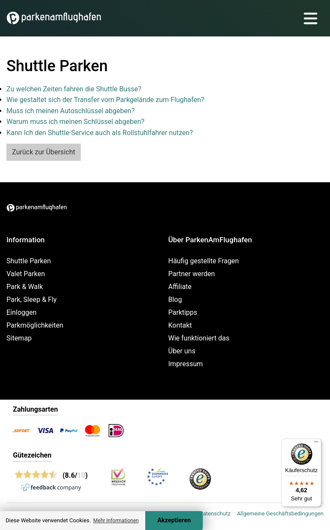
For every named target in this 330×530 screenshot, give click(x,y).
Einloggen (21, 312)
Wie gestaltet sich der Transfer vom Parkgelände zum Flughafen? (105, 100)
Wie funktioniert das (198, 338)
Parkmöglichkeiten (34, 325)
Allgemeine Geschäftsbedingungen (280, 513)
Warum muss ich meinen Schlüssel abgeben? (75, 121)
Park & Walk (24, 287)
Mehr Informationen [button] (116, 521)
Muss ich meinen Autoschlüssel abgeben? (70, 111)
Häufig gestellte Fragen (203, 261)
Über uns (182, 351)
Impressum (185, 364)
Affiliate (180, 287)
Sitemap (19, 338)
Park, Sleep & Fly (31, 299)
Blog (175, 299)
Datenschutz (214, 513)
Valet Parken (25, 274)
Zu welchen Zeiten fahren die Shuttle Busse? (73, 89)
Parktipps (183, 312)
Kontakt (180, 325)
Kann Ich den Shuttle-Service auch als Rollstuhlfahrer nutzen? (99, 133)
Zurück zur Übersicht (43, 152)
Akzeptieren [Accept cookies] (174, 520)
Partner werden (191, 274)
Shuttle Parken (28, 261)
